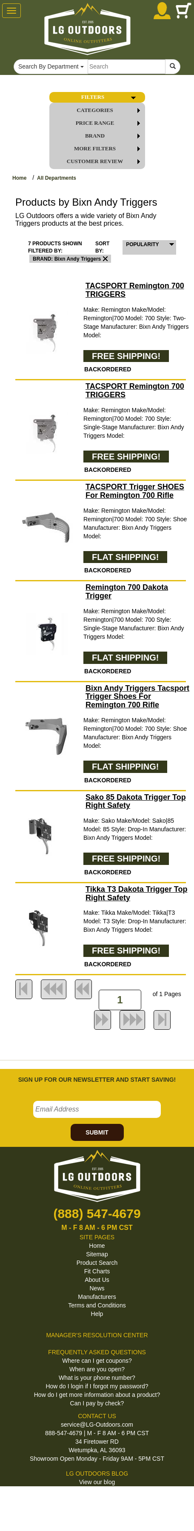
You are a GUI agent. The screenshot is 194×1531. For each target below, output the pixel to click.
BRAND (114, 135)
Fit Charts (97, 1271)
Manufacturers (97, 1296)
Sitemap (97, 1254)
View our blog (97, 1482)
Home (19, 178)
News (96, 1288)
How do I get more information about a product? (97, 1394)
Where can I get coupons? (96, 1360)
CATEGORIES (110, 110)
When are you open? (97, 1369)
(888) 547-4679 (96, 1213)
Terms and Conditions (97, 1305)
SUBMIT (97, 1132)
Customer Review (105, 161)
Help (97, 1313)
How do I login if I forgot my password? (97, 1386)
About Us (97, 1279)
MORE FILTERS (109, 148)
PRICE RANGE (110, 123)
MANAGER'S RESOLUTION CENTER (97, 1335)
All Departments (56, 178)
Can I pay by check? (97, 1403)
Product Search (97, 1262)
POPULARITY (142, 244)
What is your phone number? (97, 1377)
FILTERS (110, 97)
